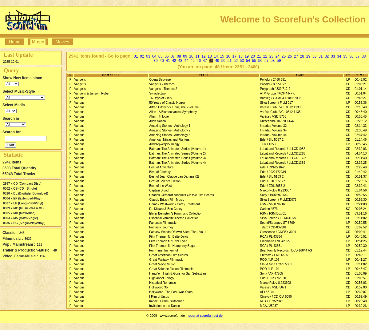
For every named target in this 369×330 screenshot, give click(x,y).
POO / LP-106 (270, 259)
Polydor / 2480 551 (273, 79)
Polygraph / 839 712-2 (275, 89)
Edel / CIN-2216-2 (272, 167)
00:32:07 (361, 292)
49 (217, 60)
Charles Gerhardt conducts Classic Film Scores (181, 195)
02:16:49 (361, 107)
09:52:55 (361, 195)
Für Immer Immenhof (163, 250)
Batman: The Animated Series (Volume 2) (177, 153)
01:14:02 (361, 264)
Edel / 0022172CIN (273, 172)
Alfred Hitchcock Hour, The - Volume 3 (175, 107)
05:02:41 (361, 232)
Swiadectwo (157, 93)
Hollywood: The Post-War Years (170, 292)
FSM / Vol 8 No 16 (272, 204)
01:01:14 (361, 89)
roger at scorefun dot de (205, 315)
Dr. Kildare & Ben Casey (165, 209)
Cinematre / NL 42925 (275, 241)
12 (203, 56)
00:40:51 (361, 236)
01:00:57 (361, 278)
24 (278, 56)
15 (222, 56)
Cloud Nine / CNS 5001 (276, 264)
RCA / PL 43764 (271, 236)
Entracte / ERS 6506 (274, 255)
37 (357, 56)
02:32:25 (361, 162)
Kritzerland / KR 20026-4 (277, 121)
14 (216, 56)
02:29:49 (361, 167)
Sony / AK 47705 (271, 273)
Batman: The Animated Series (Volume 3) (177, 158)
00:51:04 (361, 93)
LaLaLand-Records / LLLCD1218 (282, 153)
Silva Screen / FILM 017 (276, 102)
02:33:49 (361, 130)
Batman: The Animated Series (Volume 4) (177, 162)
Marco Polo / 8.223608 (275, 282)
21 (259, 56)
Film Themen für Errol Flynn (168, 241)
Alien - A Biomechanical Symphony (173, 112)
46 (199, 60)
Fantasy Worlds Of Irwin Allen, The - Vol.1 (177, 232)
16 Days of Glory (160, 98)
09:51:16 (361, 213)
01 (136, 56)
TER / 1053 (268, 144)
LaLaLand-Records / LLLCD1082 (282, 149)
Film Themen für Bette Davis (168, 236)
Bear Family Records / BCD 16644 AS (286, 250)
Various (79, 98)
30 (314, 56)
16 (228, 56)
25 (284, 56)
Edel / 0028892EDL (273, 278)
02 (142, 56)
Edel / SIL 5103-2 (272, 176)
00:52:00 (361, 287)
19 (247, 56)
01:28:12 (361, 121)
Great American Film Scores (168, 255)
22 (265, 56)
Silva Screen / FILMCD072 (278, 199)
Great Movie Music (162, 264)
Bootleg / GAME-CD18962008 (280, 98)
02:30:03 (361, 149)
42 (174, 60)
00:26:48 (361, 301)
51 (230, 60)
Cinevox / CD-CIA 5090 (276, 296)
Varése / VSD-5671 (273, 287)
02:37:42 (361, 135)
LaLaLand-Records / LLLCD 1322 (283, 158)
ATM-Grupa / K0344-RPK (277, 93)
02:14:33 (361, 125)
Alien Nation (157, 121)
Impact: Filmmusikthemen (166, 301)
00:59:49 (361, 296)
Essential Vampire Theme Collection (173, 218)
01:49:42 (361, 172)
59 (279, 60)
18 (241, 56)
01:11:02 (361, 218)
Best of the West (160, 185)
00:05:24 (361, 209)
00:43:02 (361, 79)
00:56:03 (361, 282)
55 (254, 60)
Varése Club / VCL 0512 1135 (280, 112)
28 (302, 56)
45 (193, 60)
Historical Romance (162, 282)
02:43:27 (361, 98)
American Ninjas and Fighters (169, 139)
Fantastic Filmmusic (162, 222)
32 (327, 56)
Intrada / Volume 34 (273, 130)
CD (348, 84)
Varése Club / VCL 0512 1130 (280, 107)
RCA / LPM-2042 (271, 301)
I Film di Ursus (159, 296)
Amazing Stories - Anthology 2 (169, 130)
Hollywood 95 (158, 287)
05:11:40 (361, 158)
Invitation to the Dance (164, 306)
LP (348, 79)
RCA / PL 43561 (271, 245)
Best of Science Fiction (165, 181)
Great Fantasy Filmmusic (166, 259)
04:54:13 (361, 153)
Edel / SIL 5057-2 (272, 139)
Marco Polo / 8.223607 (275, 190)
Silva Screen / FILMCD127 (278, 218)
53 (242, 60)
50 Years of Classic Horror (167, 102)
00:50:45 (361, 144)
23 (271, 56)
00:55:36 (361, 102)
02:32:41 (361, 185)
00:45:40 (361, 112)
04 (154, 56)
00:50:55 (361, 222)
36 (351, 56)
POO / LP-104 (270, 269)
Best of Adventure (161, 167)
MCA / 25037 (269, 306)
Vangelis (80, 79)
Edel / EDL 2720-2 (272, 181)
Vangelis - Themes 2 (163, 89)
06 (167, 56)
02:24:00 (361, 204)
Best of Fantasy (159, 172)
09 (185, 56)
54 (248, 60)
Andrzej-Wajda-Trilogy (164, 144)
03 (148, 56)
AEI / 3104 (267, 292)
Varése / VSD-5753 (273, 116)
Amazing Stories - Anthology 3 (169, 135)
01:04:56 (361, 190)
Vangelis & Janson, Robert (92, 93)
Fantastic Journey (161, 227)
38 (364, 56)
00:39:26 (361, 306)
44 (186, 60)
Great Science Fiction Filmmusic (171, 269)
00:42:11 (361, 255)
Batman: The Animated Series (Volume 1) (177, 149)
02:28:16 (361, 181)
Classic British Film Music (166, 199)
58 (273, 60)
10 (191, 56)
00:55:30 (361, 199)
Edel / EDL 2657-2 (272, 185)
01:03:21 (361, 84)
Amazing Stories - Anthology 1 (169, 125)
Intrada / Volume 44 (273, 135)
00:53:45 (361, 116)
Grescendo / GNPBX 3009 (278, 232)
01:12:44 (361, 250)
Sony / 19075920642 (274, 195)
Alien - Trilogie (159, 116)
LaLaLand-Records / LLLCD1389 (282, 162)
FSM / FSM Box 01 (273, 213)
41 (168, 60)
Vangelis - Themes (161, 84)
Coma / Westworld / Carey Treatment (174, 204)
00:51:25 (361, 241)
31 (321, 56)
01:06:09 (361, 273)
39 (155, 60)
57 (266, 60)
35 (345, 56)
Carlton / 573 (269, 209)
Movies (62, 41)
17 (234, 56)
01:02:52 (361, 227)
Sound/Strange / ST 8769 (277, 222)
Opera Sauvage (160, 79)
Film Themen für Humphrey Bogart (172, 245)
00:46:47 (361, 269)
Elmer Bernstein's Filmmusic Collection (175, 213)
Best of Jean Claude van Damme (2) (174, 176)
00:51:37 (361, 176)
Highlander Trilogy (161, 278)
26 (290, 56)
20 (253, 56)
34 (339, 56)
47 (205, 60)
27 (296, 56)
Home (14, 41)
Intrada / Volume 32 (273, 125)
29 (308, 56)
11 (197, 56)
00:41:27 (361, 259)
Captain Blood (159, 190)
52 (236, 60)
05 (160, 56)
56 (260, 60)
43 (180, 60)
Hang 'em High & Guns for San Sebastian (177, 273)
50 (223, 60)
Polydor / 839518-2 (273, 84)
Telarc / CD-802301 (273, 227)
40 (162, 60)
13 (210, 56)
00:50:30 (361, 245)
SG (348, 209)
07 (173, 56)
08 (179, 56)
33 (333, 56)
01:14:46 (361, 139)
